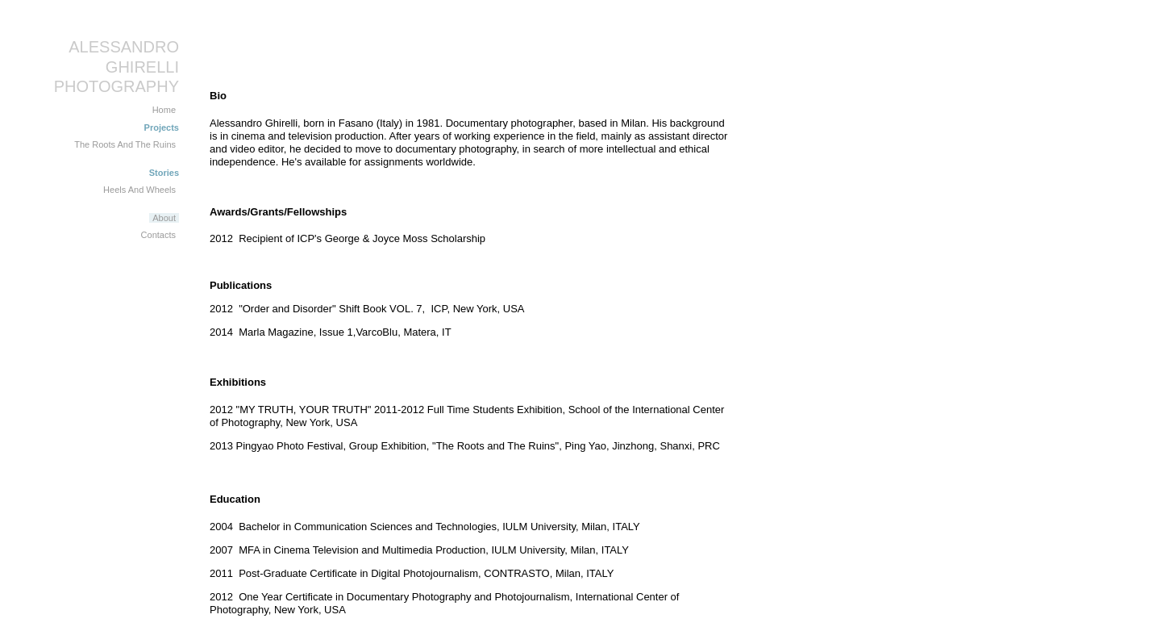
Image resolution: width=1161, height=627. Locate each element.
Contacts (158, 235)
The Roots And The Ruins (125, 144)
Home (164, 110)
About (164, 218)
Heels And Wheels (139, 189)
